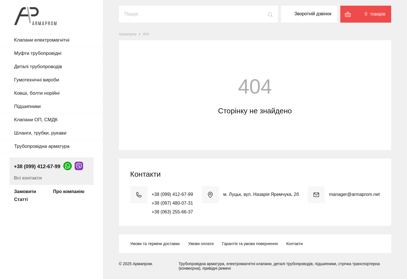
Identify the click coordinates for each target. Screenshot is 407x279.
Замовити (25, 191)
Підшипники (27, 106)
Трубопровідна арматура (42, 146)
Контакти (294, 243)
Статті (21, 199)
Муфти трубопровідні (37, 53)
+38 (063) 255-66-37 (172, 211)
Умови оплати (201, 243)
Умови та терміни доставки (155, 243)
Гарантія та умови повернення (250, 243)
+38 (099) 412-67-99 (37, 166)
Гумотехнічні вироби (36, 80)
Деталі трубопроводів (38, 66)
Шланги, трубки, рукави (40, 133)
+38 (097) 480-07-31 (172, 203)
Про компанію (69, 191)
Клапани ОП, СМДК (36, 119)
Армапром (128, 34)
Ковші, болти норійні (37, 93)
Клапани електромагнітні (42, 40)
